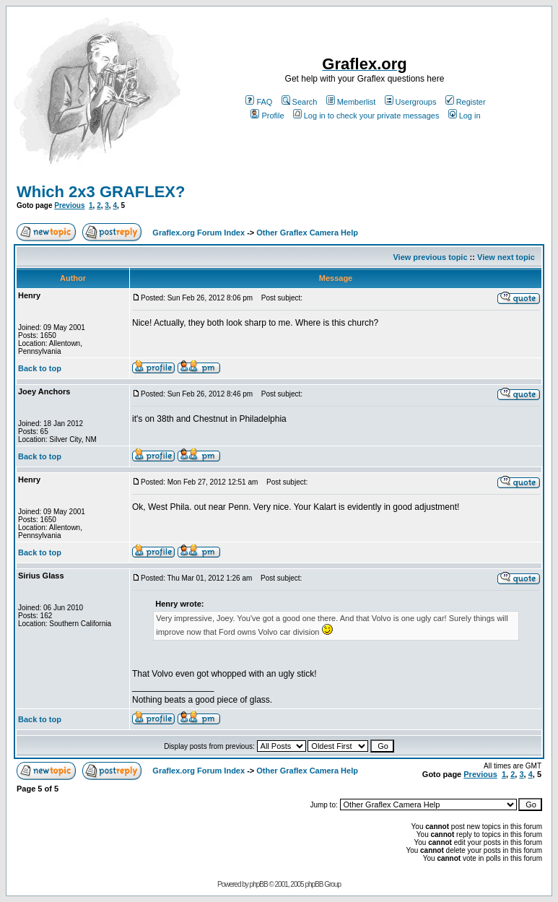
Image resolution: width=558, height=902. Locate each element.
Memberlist (351, 101)
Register (465, 101)
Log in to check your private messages (366, 115)
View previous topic (430, 257)
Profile (267, 115)
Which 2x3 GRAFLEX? (101, 192)
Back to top (39, 368)
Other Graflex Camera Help (307, 232)
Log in (464, 115)
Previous (69, 205)
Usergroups (411, 101)
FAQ (258, 101)
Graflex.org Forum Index (198, 232)
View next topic (506, 257)
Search (300, 101)
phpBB (259, 884)
